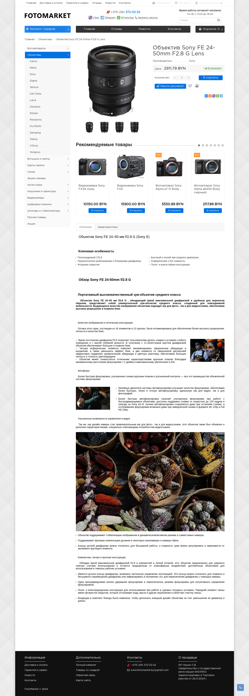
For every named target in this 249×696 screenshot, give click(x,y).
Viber (96, 18)
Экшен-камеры (36, 178)
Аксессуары (34, 185)
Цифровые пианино (39, 204)
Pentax (34, 113)
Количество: (162, 78)
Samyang (35, 133)
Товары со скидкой (87, 670)
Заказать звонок (147, 18)
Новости (110, 3)
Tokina (33, 139)
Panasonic (36, 120)
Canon (33, 61)
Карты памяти (35, 165)
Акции (31, 224)
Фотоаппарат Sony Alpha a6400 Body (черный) (207, 189)
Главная (31, 3)
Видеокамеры (35, 198)
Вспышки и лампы (38, 159)
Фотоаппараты (36, 49)
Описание (85, 227)
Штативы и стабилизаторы (43, 211)
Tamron (34, 87)
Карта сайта (83, 680)
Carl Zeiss (35, 94)
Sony (33, 74)
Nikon (33, 68)
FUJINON (35, 126)
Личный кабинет (86, 665)
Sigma (33, 81)
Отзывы (97, 3)
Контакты (125, 3)
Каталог (47, 28)
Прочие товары (36, 217)
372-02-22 (125, 12)
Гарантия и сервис (77, 3)
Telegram (110, 18)
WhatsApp (127, 18)
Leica (33, 100)
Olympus (35, 107)
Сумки (31, 172)
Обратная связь (85, 675)
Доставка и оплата (51, 3)
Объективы (45, 39)
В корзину (210, 77)
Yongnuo (35, 152)
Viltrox (34, 146)
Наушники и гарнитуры (41, 191)
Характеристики (108, 227)
